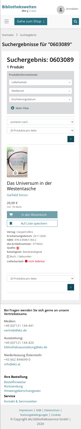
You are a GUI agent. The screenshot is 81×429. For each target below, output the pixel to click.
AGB (38, 410)
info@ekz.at (12, 364)
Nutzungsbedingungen (34, 415)
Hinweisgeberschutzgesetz (22, 390)
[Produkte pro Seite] (40, 130)
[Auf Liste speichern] (32, 223)
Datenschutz (52, 410)
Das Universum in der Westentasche (29, 185)
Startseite (8, 35)
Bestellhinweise (15, 382)
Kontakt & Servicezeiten (20, 401)
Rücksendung (13, 386)
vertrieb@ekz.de (15, 330)
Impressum (26, 410)
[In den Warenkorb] (32, 214)
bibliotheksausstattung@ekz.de (25, 347)
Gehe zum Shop (29, 21)
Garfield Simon (17, 195)
